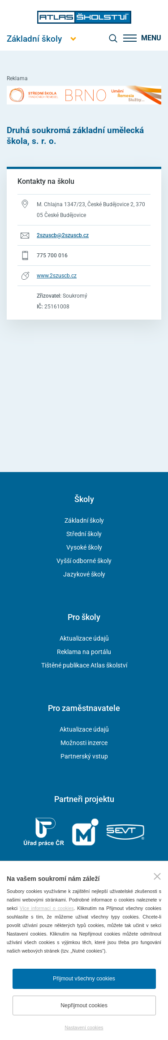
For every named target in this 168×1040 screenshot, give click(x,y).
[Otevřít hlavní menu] (34, 38)
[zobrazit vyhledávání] (113, 38)
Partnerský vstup (84, 756)
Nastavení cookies (84, 1027)
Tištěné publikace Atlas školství (84, 665)
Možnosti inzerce (84, 742)
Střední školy (84, 533)
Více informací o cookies (47, 908)
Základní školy (84, 520)
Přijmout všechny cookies (84, 978)
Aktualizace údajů (84, 638)
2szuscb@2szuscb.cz (63, 235)
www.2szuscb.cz (57, 276)
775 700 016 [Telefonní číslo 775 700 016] (52, 255)
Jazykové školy (84, 574)
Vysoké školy (84, 547)
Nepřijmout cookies (84, 1005)
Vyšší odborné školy (84, 560)
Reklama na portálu (84, 651)
